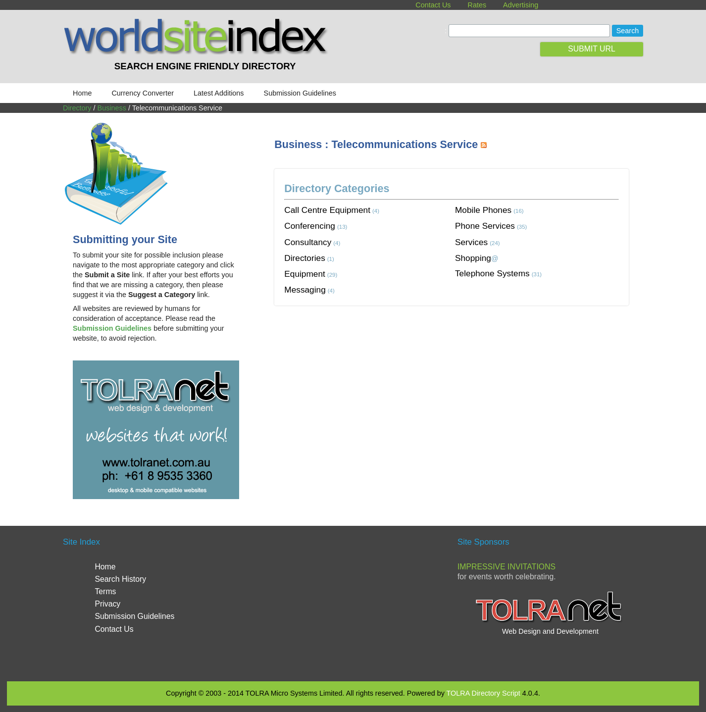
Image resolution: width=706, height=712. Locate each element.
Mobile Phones (483, 210)
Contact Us (433, 5)
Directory (77, 108)
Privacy (107, 604)
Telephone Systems (492, 273)
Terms (105, 591)
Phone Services (485, 226)
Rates (477, 5)
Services (471, 242)
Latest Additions (219, 93)
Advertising (520, 5)
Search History (120, 579)
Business (112, 108)
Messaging (305, 290)
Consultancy (307, 242)
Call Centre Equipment (327, 210)
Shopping (473, 258)
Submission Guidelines (300, 93)
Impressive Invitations (506, 566)
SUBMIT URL (591, 49)
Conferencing (309, 226)
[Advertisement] (454, 342)
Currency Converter (142, 93)
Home (82, 93)
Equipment (304, 274)
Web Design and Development (550, 631)
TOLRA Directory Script (483, 693)
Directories (304, 258)
